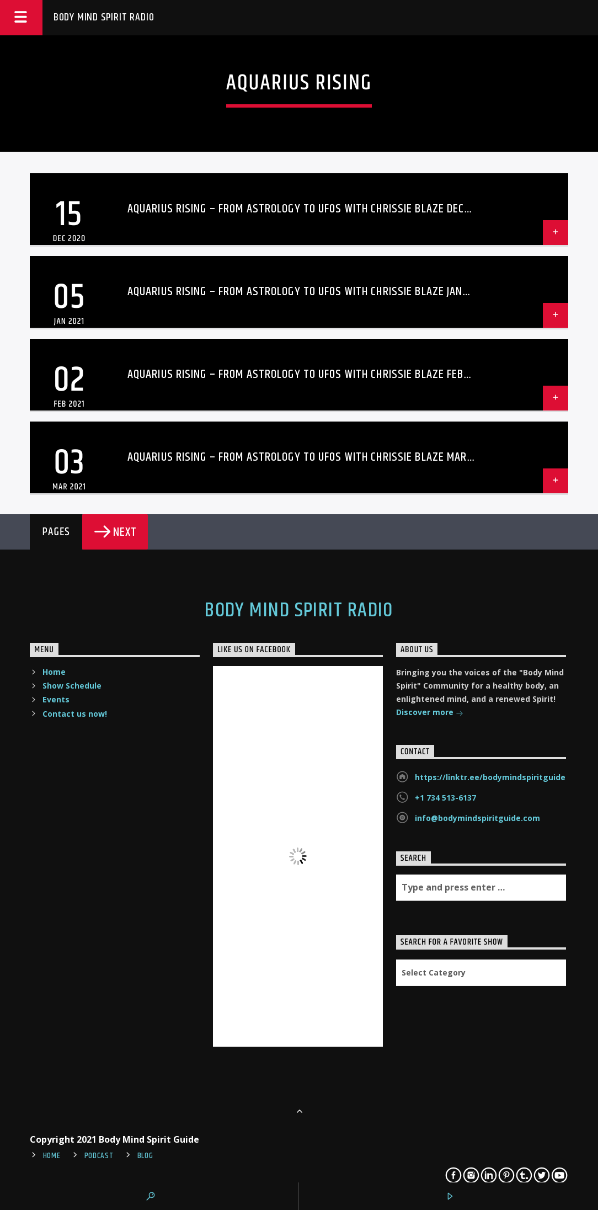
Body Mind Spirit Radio (104, 17)
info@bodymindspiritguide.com (477, 818)
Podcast (99, 1156)
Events (56, 699)
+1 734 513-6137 (445, 797)
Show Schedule (72, 685)
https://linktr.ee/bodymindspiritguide (490, 777)
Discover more (429, 713)
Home (54, 672)
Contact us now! (74, 713)
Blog (145, 1156)
